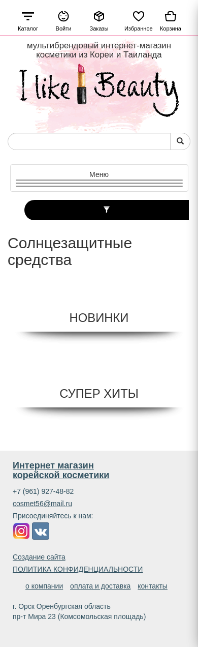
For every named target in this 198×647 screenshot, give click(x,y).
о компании (44, 586)
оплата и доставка (100, 586)
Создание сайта (39, 557)
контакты (153, 586)
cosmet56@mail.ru (42, 503)
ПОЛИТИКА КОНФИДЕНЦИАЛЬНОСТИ (78, 569)
